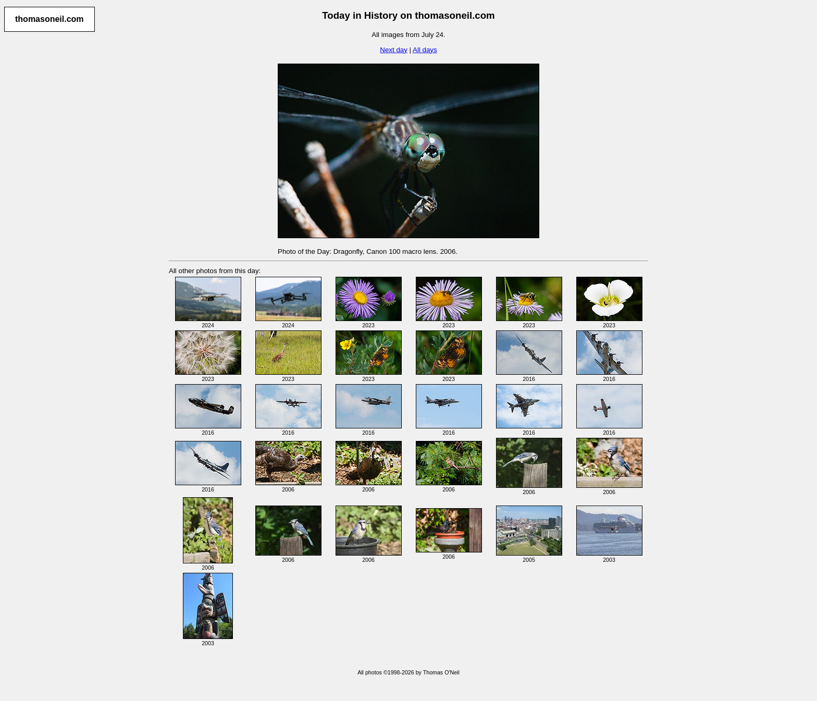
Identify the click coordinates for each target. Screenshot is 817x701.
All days (425, 50)
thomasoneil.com (49, 19)
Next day (393, 50)
